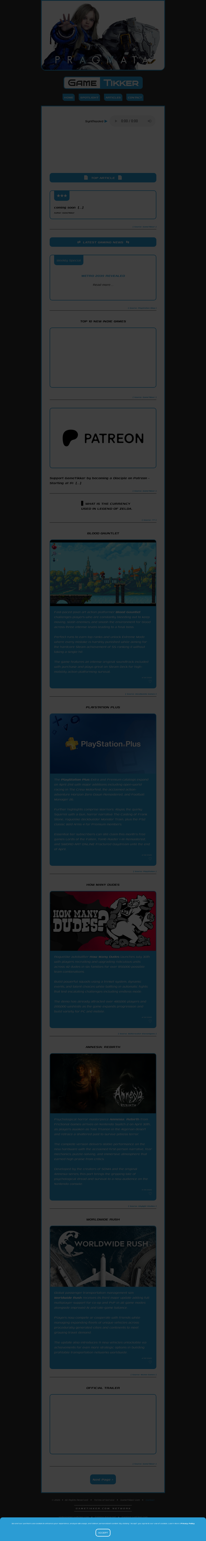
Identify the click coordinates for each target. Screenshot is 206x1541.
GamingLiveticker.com (134, 1517)
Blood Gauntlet (128, 611)
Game (103, 82)
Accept (103, 1532)
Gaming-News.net (105, 1517)
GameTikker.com (130, 1500)
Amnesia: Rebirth (124, 1119)
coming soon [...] (68, 209)
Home (68, 97)
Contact (135, 97)
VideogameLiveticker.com (74, 1517)
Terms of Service (104, 1500)
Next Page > (103, 1479)
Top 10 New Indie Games (103, 321)
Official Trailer (103, 1387)
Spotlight (89, 97)
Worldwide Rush (68, 1297)
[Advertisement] (103, 154)
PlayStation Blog (103, 293)
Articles (113, 97)
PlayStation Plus (75, 779)
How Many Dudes (104, 956)
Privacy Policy (187, 1523)
